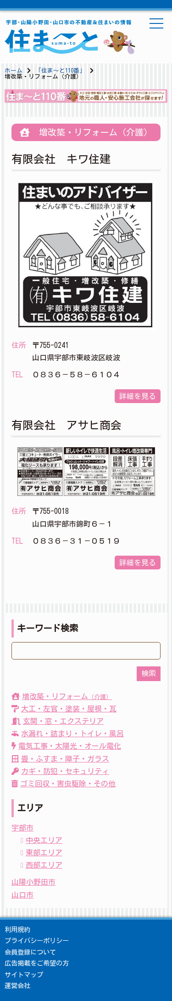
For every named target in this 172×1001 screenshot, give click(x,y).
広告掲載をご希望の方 (37, 963)
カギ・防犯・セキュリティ (60, 771)
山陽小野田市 (33, 882)
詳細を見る (137, 396)
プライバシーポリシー (37, 940)
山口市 (22, 895)
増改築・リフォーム (61, 696)
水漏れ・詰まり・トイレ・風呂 (67, 733)
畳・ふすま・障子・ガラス (60, 758)
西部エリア (44, 865)
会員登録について (30, 952)
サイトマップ (24, 974)
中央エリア (44, 840)
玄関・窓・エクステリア (57, 721)
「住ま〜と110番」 (60, 71)
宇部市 (22, 827)
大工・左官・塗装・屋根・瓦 (64, 708)
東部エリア (44, 852)
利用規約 (17, 929)
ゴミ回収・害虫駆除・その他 (63, 783)
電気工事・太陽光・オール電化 (66, 746)
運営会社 (17, 985)
